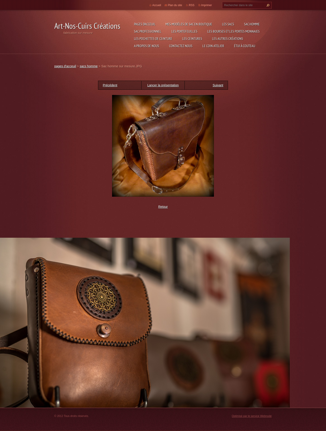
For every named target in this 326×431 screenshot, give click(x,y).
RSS (191, 5)
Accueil (156, 5)
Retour (163, 206)
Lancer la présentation (163, 85)
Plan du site (175, 5)
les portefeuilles (184, 31)
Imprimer (206, 5)
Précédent (110, 85)
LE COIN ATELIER (213, 46)
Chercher (267, 5)
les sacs (228, 24)
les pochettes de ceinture (153, 38)
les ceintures (192, 38)
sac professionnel (147, 31)
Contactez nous (180, 46)
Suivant (218, 85)
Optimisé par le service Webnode (252, 416)
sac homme (252, 24)
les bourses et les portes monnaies (233, 31)
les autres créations (227, 38)
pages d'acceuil (145, 24)
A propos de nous (146, 46)
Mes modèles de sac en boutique (188, 24)
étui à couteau (244, 46)
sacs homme (89, 66)
